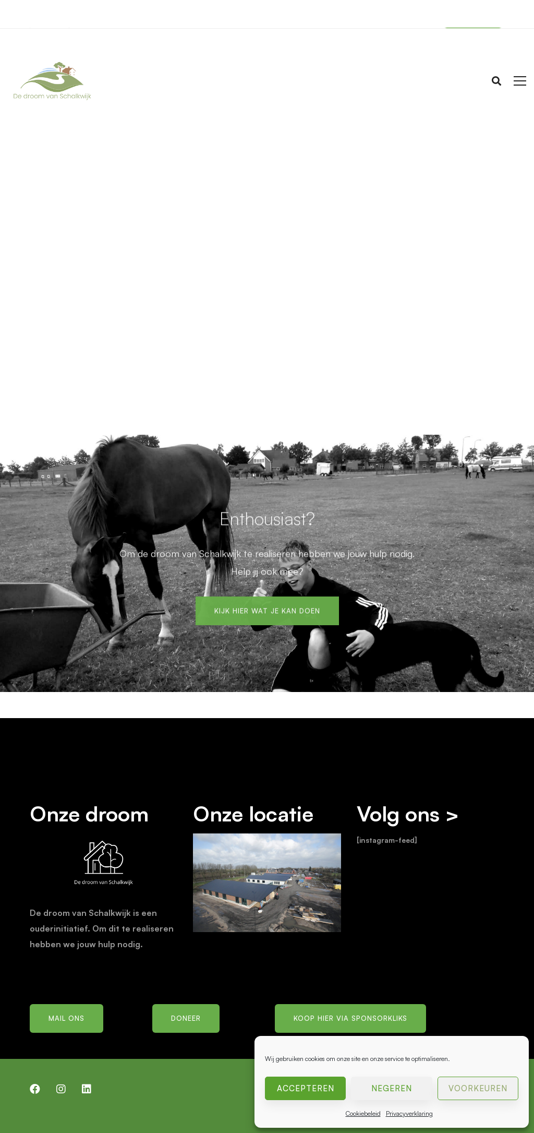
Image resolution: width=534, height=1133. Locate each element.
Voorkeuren (477, 1088)
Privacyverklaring (409, 1113)
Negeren (391, 1088)
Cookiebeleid (363, 1113)
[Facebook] (35, 1089)
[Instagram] (61, 1089)
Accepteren (305, 1088)
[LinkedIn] (86, 1089)
